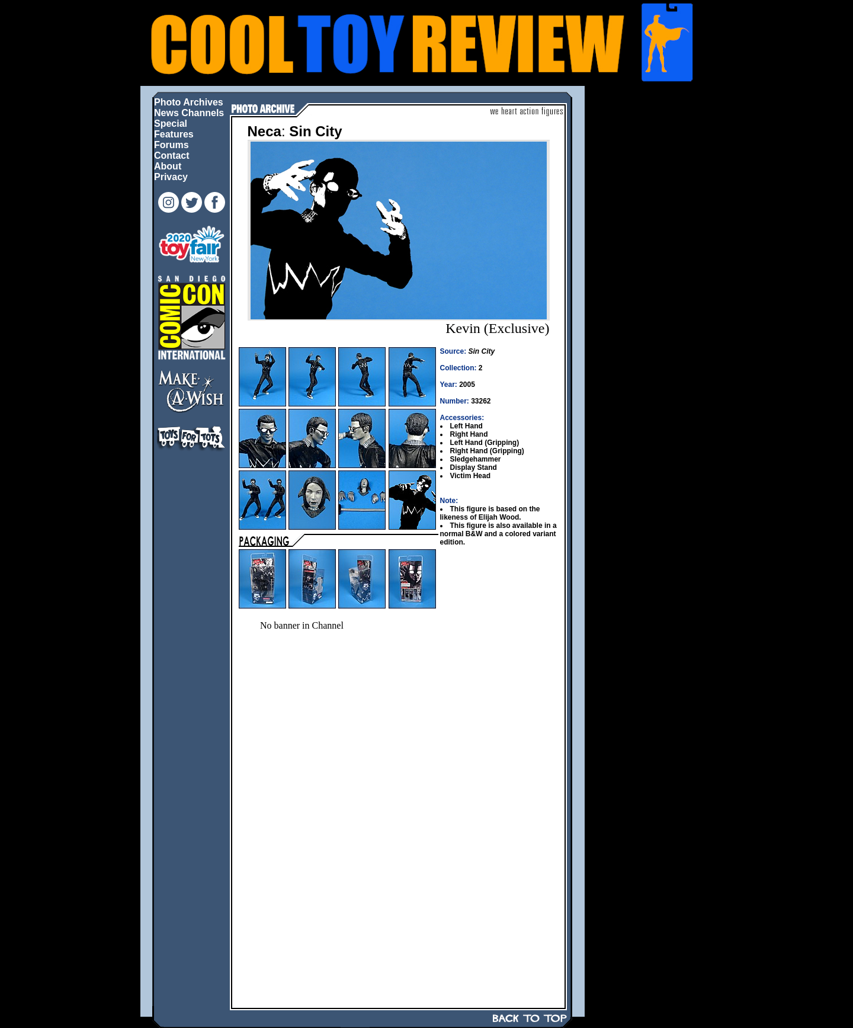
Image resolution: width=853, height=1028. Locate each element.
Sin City (315, 131)
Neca (264, 131)
